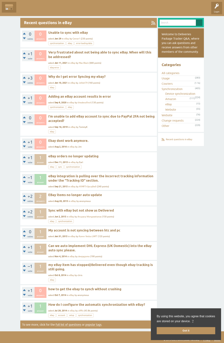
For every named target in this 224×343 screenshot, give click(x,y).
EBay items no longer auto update (75, 195)
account (61, 315)
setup (71, 315)
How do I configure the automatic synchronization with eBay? (96, 304)
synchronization (57, 43)
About (217, 340)
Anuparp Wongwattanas (89, 216)
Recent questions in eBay (179, 139)
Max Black (84, 63)
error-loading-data (84, 43)
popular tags (93, 324)
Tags (53, 9)
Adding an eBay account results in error (79, 96)
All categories (170, 73)
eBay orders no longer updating (73, 156)
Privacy (206, 340)
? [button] (193, 321)
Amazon (170, 99)
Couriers (167, 83)
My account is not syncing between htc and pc (84, 230)
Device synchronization (180, 93)
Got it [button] (185, 330)
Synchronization (172, 89)
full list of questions (68, 324)
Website (170, 109)
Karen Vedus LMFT (88, 236)
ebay (70, 43)
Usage (166, 78)
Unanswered (39, 9)
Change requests (173, 120)
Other (165, 125)
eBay (66, 38)
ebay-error (54, 67)
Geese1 (76, 38)
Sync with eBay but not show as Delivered (81, 210)
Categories (66, 9)
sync (60, 167)
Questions (24, 9)
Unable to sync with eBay (68, 33)
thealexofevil (84, 102)
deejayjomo (84, 256)
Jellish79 (83, 83)
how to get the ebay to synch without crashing (84, 289)
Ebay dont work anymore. (68, 141)
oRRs (80, 310)
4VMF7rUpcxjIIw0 (87, 186)
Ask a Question (83, 9)
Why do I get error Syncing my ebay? (77, 76)
